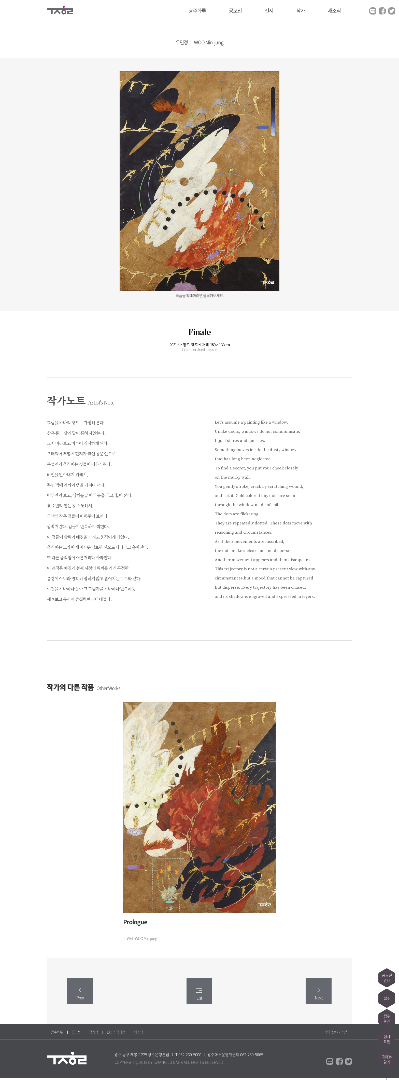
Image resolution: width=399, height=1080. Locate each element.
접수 (386, 998)
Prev (86, 996)
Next (313, 996)
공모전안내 (387, 978)
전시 (269, 10)
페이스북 (382, 11)
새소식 (334, 10)
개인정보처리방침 (336, 1034)
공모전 (235, 10)
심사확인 (386, 1039)
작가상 (93, 1034)
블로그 (372, 11)
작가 (300, 10)
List (199, 996)
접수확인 (386, 1018)
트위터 (391, 11)
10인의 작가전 (115, 1034)
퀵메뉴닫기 (387, 1059)
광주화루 (197, 10)
